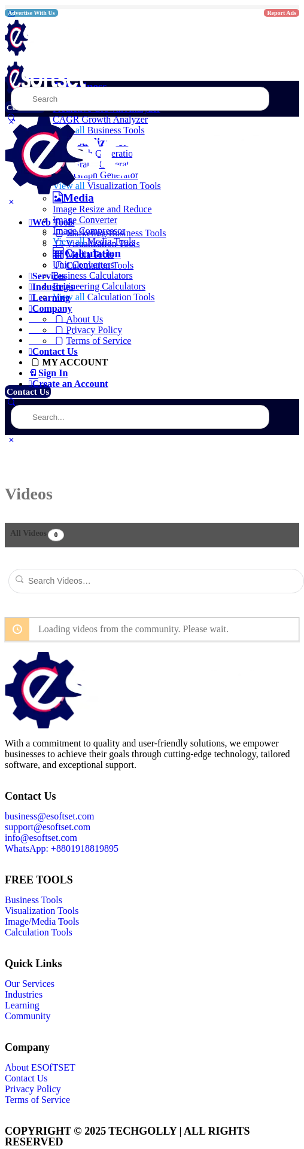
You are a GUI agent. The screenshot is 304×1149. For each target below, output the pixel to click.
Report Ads (281, 13)
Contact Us (28, 392)
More (16, 371)
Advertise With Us (31, 13)
